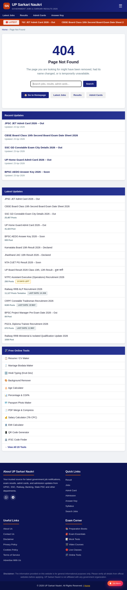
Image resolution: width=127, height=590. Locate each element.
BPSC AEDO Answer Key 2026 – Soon (27, 171)
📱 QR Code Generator (17, 432)
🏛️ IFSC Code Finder (16, 439)
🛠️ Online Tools (73, 555)
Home (5, 29)
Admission (70, 495)
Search (90, 84)
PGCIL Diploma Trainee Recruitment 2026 (26, 324)
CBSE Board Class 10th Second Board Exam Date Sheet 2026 (41, 135)
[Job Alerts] (115, 583)
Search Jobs (71, 511)
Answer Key (57, 15)
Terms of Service (11, 555)
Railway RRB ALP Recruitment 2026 (23, 289)
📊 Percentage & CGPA (17, 395)
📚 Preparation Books (76, 529)
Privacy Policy (10, 544)
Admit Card (71, 490)
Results (24, 15)
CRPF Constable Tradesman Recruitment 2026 (29, 301)
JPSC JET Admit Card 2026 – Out (37, 22)
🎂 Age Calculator (14, 388)
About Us (7, 529)
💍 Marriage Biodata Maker (19, 365)
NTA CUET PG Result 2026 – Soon (23, 262)
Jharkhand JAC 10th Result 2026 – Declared (28, 255)
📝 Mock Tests (72, 539)
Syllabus (69, 506)
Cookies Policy (10, 550)
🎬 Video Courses (74, 544)
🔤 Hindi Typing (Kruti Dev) (19, 373)
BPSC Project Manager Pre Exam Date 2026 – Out (31, 312)
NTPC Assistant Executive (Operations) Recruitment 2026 (34, 277)
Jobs (67, 485)
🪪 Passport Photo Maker (18, 402)
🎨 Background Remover (18, 380)
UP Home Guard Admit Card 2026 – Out (28, 159)
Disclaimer (8, 539)
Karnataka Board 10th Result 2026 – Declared (28, 247)
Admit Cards (39, 15)
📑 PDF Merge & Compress (19, 410)
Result (68, 480)
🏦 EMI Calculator (14, 425)
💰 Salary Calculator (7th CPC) (21, 417)
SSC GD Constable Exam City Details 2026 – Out (33, 147)
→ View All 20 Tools (15, 447)
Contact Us (8, 534)
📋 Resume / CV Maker (17, 358)
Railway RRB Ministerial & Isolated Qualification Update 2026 (36, 336)
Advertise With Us (12, 560)
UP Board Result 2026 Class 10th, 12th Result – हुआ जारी (34, 270)
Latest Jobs (9, 15)
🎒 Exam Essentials (75, 534)
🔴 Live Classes (73, 550)
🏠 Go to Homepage (35, 95)
